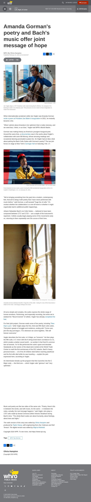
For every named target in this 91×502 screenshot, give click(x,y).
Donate (84, 3)
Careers (53, 477)
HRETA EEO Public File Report (78, 475)
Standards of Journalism (58, 480)
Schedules (35, 479)
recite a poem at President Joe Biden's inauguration (22, 118)
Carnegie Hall (30, 144)
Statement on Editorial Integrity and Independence (59, 482)
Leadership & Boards (57, 475)
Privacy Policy (74, 476)
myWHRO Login (71, 2)
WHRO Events (36, 480)
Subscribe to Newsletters (39, 482)
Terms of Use (73, 477)
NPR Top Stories (15, 438)
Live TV (34, 473)
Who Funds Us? (55, 485)
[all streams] (82, 9)
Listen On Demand (37, 477)
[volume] (10, 9)
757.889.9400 (7, 497)
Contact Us (54, 486)
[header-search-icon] (63, 2)
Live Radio (35, 476)
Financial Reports (56, 476)
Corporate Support (56, 479)
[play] (4, 9)
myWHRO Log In (37, 485)
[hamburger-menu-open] (4, 2)
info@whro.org (14, 497)
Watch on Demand (37, 475)
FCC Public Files (74, 473)
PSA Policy (73, 479)
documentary (26, 134)
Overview (53, 473)
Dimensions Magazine (38, 483)
